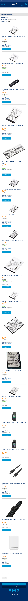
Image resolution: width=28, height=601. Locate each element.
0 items (22, 5)
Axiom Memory (6, 98)
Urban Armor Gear (7, 526)
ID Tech (5, 431)
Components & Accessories (19, 11)
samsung (11, 11)
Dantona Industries (7, 45)
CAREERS (14, 597)
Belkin (5, 492)
